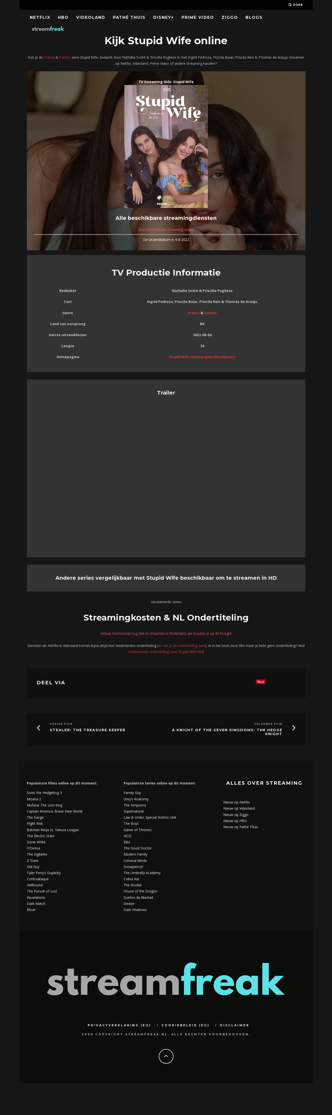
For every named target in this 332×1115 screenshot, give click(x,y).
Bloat (31, 909)
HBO (63, 17)
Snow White (36, 842)
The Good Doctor (138, 848)
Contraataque (38, 879)
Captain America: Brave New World (54, 811)
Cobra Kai (131, 879)
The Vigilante (37, 854)
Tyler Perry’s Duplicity (44, 872)
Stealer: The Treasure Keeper (88, 730)
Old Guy (33, 866)
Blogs (254, 17)
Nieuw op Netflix (236, 802)
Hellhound (35, 885)
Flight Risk (35, 823)
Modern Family (135, 854)
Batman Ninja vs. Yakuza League (53, 829)
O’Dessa (33, 848)
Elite (127, 842)
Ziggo (230, 17)
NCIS (127, 836)
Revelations (36, 897)
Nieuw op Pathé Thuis (240, 827)
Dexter (129, 903)
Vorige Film (61, 724)
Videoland (90, 17)
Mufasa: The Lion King (44, 805)
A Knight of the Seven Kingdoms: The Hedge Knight (227, 732)
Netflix (40, 17)
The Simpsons (135, 805)
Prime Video (198, 17)
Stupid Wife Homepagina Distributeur (202, 356)
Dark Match (36, 903)
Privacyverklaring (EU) (119, 1025)
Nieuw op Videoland (239, 808)
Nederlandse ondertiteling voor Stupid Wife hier (165, 651)
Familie (65, 57)
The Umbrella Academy (142, 872)
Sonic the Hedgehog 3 (44, 792)
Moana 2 (34, 799)
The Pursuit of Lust (42, 891)
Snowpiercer (133, 866)
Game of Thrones (138, 829)
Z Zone (32, 860)
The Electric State (40, 836)
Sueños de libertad (138, 897)
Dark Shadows (135, 909)
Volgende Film (268, 724)
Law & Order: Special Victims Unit (150, 817)
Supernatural (134, 811)
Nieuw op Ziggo (235, 814)
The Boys (131, 823)
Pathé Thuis (129, 17)
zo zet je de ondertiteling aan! (181, 645)
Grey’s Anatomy (136, 799)
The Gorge (35, 817)
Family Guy (132, 792)
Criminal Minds (135, 860)
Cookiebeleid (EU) (185, 1025)
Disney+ (163, 17)
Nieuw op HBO (235, 820)
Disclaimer (234, 1025)
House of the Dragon (140, 891)
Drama (49, 57)
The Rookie (133, 885)
